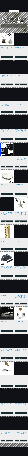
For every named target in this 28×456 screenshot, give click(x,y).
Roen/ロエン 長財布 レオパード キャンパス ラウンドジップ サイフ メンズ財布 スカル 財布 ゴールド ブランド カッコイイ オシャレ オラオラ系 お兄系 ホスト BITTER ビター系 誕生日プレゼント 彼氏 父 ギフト (6, 213)
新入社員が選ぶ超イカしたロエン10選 (14, 20)
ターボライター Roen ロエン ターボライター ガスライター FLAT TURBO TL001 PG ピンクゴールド (21, 377)
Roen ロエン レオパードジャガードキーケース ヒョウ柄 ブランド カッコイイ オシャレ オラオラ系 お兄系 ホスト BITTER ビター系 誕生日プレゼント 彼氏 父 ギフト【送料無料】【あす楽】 (20, 405)
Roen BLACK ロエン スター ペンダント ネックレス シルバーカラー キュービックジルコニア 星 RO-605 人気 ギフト (6, 48)
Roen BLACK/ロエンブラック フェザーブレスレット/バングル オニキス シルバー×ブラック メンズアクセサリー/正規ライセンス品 (6, 185)
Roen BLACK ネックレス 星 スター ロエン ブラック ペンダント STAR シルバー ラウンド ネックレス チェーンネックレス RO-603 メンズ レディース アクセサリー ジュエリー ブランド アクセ (20, 213)
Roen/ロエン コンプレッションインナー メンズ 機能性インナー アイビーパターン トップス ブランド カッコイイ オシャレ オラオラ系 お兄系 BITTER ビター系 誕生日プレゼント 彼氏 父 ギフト (7, 405)
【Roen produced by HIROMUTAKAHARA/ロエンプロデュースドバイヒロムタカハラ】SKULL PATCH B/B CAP (20, 185)
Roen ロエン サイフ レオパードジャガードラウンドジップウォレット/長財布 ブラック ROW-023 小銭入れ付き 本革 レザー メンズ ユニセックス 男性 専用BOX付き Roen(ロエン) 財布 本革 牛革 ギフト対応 (7, 104)
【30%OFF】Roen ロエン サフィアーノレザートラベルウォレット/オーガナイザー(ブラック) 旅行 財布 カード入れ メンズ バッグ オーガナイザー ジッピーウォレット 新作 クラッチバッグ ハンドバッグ (20, 433)
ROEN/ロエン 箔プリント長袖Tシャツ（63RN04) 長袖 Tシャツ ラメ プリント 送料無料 (6, 75)
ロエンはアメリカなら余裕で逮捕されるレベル (14, 25)
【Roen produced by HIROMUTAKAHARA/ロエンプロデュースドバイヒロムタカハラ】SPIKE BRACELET (6, 295)
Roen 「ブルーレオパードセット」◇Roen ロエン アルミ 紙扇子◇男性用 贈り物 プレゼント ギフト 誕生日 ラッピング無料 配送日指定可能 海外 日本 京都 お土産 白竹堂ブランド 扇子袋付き (6, 268)
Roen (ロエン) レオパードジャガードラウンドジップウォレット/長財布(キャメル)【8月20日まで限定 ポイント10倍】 (20, 130)
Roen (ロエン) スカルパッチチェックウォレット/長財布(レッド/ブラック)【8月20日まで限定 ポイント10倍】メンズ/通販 (6, 349)
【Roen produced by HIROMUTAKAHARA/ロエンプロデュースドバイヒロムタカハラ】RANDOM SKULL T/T (20, 349)
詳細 (7, 57)
